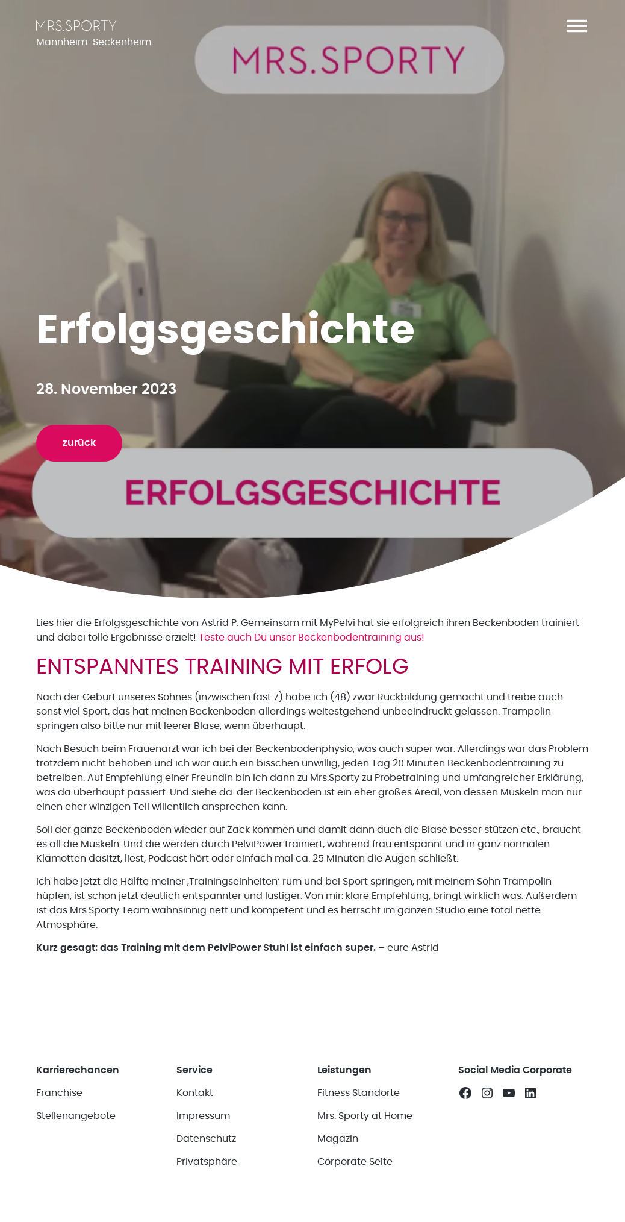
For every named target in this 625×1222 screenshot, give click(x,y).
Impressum (203, 1116)
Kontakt (194, 1093)
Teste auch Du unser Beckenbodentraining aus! (310, 637)
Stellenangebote (76, 1116)
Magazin (337, 1139)
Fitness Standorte (358, 1093)
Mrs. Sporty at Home (364, 1116)
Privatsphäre (206, 1162)
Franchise (59, 1093)
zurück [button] (79, 443)
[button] (577, 26)
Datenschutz (206, 1139)
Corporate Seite (355, 1162)
